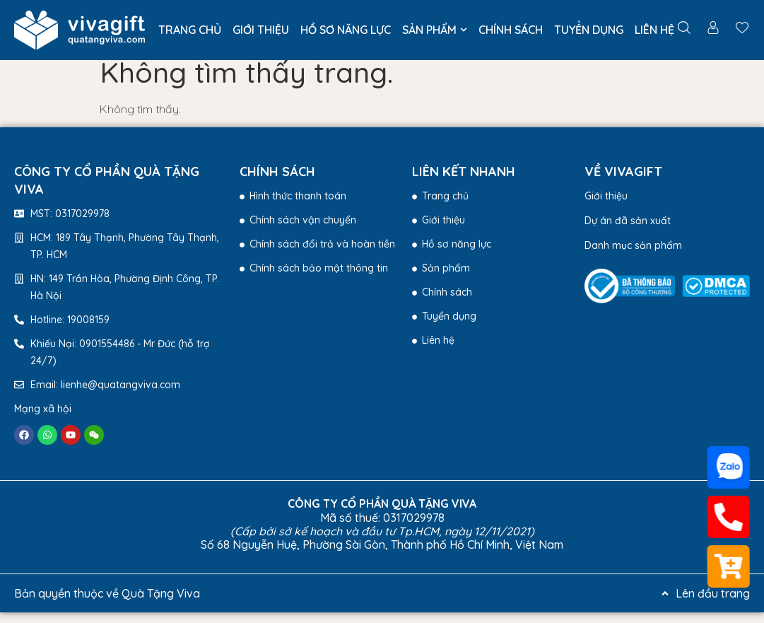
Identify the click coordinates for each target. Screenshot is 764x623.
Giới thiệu (606, 206)
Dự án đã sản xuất (627, 231)
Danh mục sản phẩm (633, 256)
